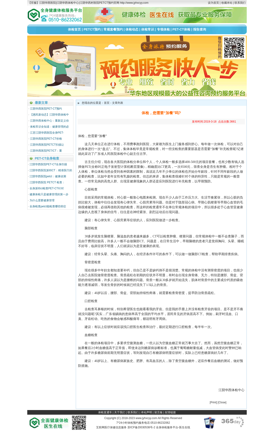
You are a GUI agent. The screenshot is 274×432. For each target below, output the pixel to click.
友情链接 (170, 412)
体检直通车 (105, 412)
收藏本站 (226, 2)
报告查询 (199, 29)
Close (222, 402)
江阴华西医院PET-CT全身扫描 (48, 164)
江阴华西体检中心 (231, 390)
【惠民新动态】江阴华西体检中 (49, 114)
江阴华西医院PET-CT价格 (46, 138)
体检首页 (74, 29)
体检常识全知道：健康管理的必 (49, 126)
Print (213, 402)
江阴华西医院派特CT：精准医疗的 (51, 170)
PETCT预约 (92, 29)
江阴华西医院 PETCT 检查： (47, 182)
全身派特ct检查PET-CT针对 (47, 188)
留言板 (158, 412)
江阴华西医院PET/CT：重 (46, 150)
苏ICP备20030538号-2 (141, 427)
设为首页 (213, 2)
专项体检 (163, 29)
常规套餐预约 (113, 29)
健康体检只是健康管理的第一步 (49, 194)
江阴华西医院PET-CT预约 (46, 108)
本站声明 (146, 412)
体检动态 (131, 29)
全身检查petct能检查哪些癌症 (48, 206)
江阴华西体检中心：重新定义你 (49, 120)
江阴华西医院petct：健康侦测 (48, 176)
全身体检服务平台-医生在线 (173, 427)
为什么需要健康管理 (42, 200)
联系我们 (240, 2)
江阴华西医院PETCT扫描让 (47, 144)
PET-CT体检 (181, 29)
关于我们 (119, 412)
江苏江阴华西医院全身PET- (47, 132)
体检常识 (147, 29)
